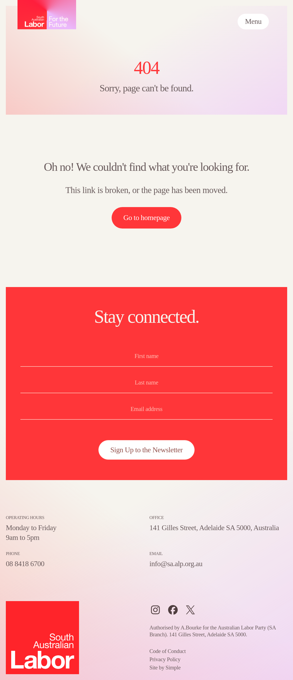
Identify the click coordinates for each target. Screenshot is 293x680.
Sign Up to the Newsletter (146, 450)
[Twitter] (190, 610)
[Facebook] (173, 610)
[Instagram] (155, 610)
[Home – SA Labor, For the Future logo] (47, 14)
